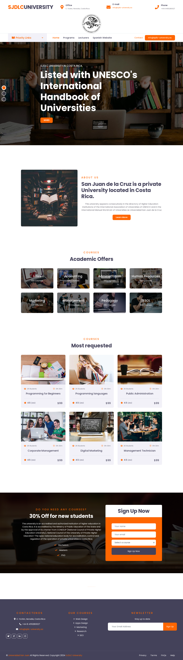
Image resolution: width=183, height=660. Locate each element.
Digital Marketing (91, 450)
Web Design (81, 619)
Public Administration (139, 393)
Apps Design (80, 623)
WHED (47, 120)
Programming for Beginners (43, 393)
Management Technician (140, 450)
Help (172, 655)
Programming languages (91, 393)
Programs (68, 37)
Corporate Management (43, 450)
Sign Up (170, 626)
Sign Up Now (134, 551)
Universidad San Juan (18, 655)
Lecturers (83, 37)
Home (56, 37)
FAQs (163, 655)
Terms (153, 655)
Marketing (80, 627)
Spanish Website (102, 37)
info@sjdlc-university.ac (122, 8)
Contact (138, 37)
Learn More (121, 217)
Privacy (142, 655)
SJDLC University (74, 655)
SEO (81, 635)
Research (80, 631)
